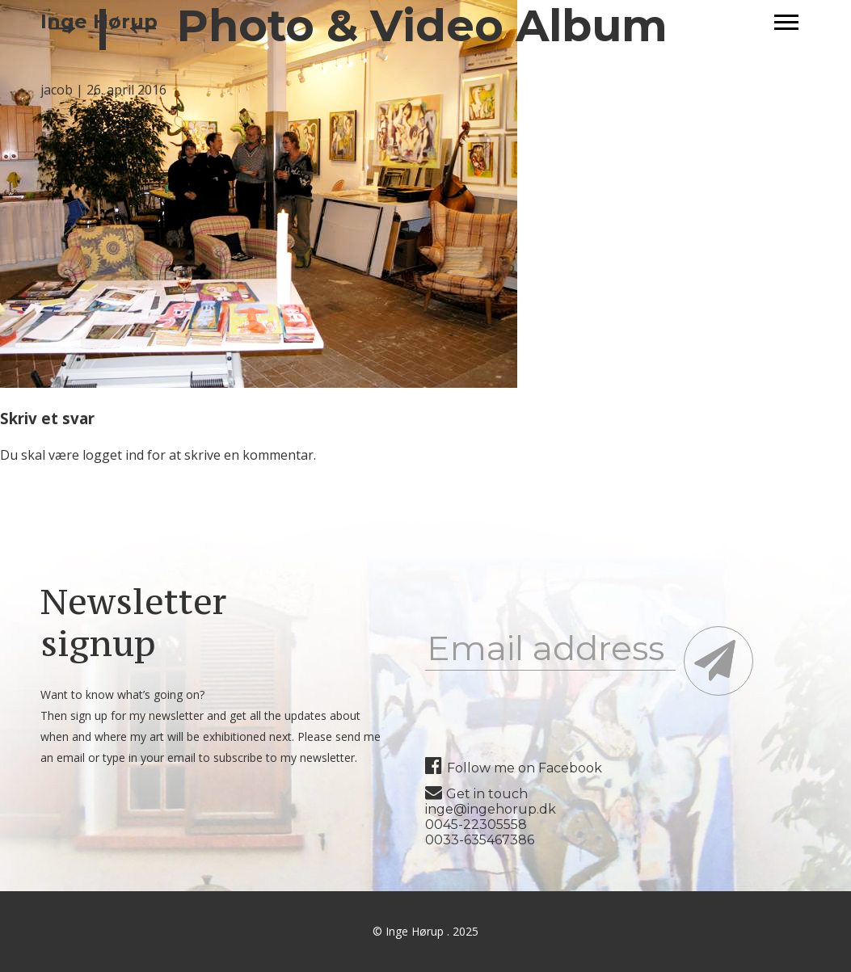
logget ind (113, 455)
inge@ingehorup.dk (490, 809)
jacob (56, 90)
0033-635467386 (479, 840)
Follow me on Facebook (513, 768)
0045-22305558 (476, 824)
